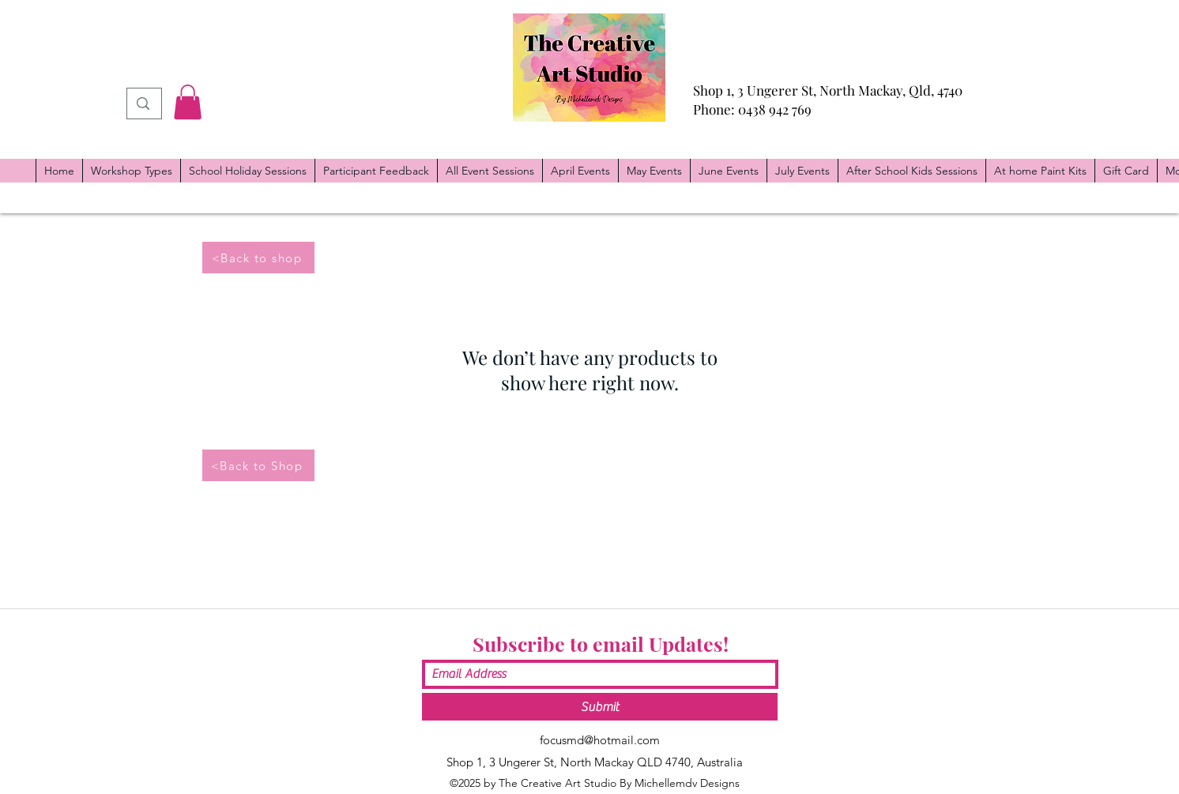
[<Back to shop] (258, 257)
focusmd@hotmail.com (600, 739)
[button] (187, 102)
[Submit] (600, 707)
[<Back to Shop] (258, 465)
